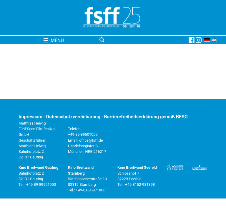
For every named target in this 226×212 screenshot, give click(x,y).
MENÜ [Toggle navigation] (54, 40)
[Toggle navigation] (142, 40)
